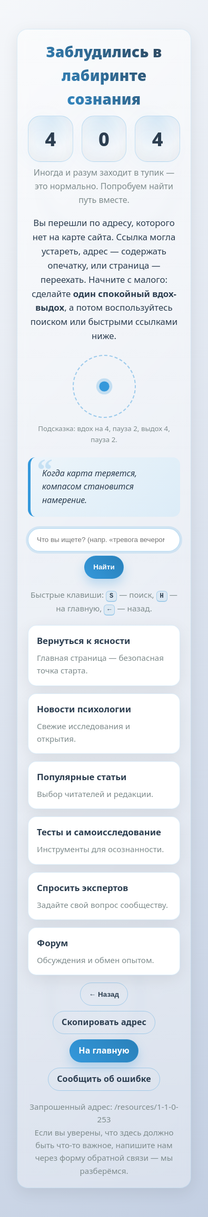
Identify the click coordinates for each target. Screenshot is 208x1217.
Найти (103, 567)
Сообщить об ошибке (104, 1078)
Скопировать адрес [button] (104, 1021)
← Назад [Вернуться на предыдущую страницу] (104, 994)
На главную (103, 1050)
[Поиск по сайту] (104, 540)
